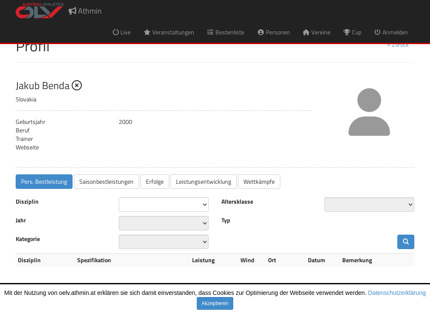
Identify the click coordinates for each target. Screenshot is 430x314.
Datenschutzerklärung (397, 292)
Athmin (85, 11)
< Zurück (398, 44)
